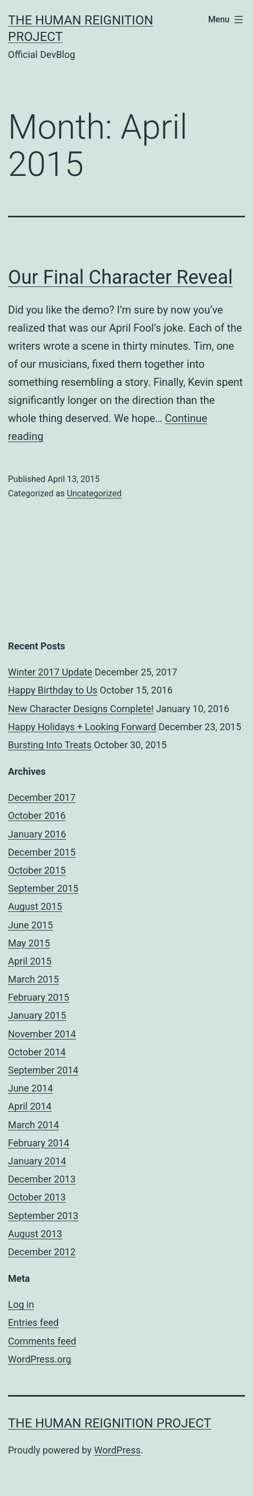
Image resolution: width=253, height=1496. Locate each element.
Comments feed (42, 1341)
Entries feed (33, 1322)
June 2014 (30, 1088)
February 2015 (38, 997)
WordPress (117, 1450)
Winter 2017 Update (50, 672)
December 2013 (42, 1179)
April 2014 (30, 1106)
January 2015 (37, 1015)
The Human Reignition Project (109, 1423)
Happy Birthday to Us (52, 690)
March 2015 (33, 979)
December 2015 (42, 852)
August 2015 (35, 906)
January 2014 (37, 1161)
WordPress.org (39, 1359)
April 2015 (30, 961)
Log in (21, 1304)
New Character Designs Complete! (80, 708)
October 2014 (37, 1052)
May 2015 (29, 943)
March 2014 (33, 1124)
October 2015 (37, 870)
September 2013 (43, 1215)
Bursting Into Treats (50, 744)
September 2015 (43, 888)
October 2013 (37, 1197)
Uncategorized (94, 493)
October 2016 (37, 815)
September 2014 (43, 1070)
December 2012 (42, 1251)
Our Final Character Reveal (120, 277)
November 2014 (42, 1033)
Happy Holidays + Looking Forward (82, 726)
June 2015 (30, 925)
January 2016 (37, 834)
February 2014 (38, 1142)
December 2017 (42, 797)
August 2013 (35, 1233)
